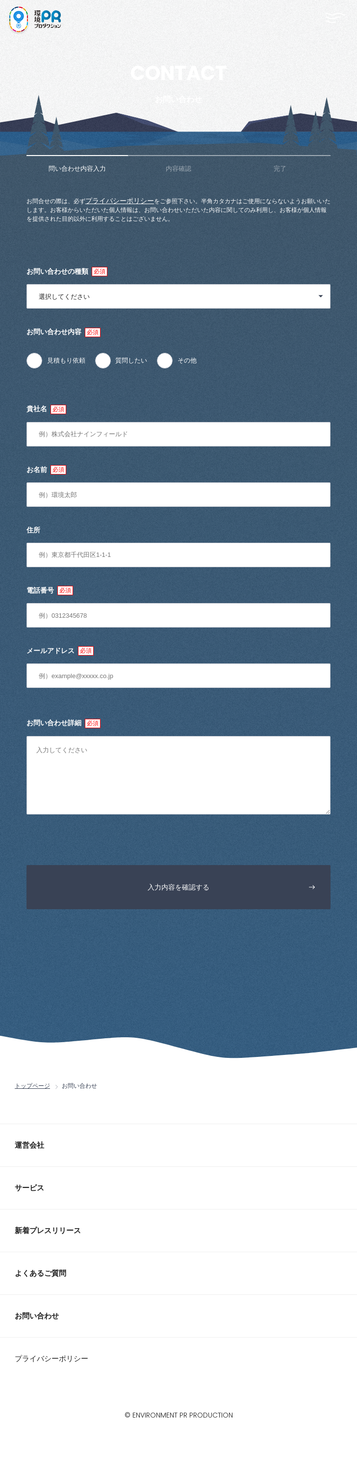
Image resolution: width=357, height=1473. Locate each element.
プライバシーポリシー (119, 200)
